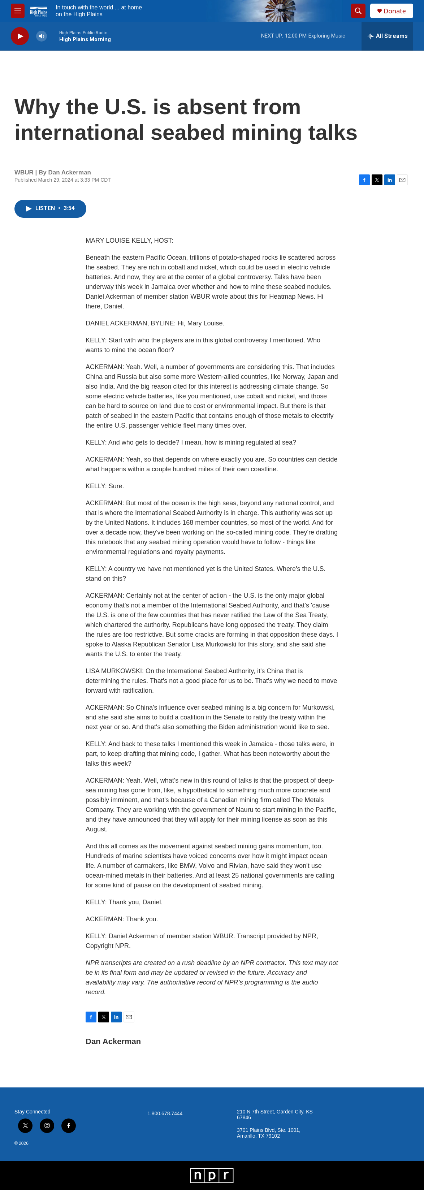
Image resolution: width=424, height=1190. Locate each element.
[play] (20, 36)
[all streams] (387, 36)
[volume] (41, 36)
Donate (395, 11)
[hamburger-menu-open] (18, 11)
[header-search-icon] (358, 11)
